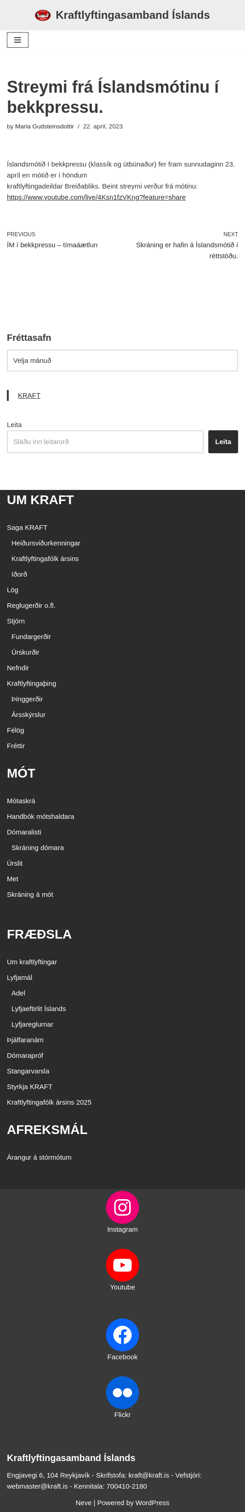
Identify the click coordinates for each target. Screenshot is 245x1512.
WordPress (152, 1502)
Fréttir (16, 746)
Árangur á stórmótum (39, 1157)
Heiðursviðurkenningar (45, 543)
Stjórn (16, 621)
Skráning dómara (37, 847)
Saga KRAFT (27, 527)
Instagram (122, 1229)
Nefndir (18, 668)
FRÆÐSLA (39, 934)
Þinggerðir (27, 699)
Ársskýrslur (28, 714)
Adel (18, 993)
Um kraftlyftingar (32, 962)
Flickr (122, 1414)
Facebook (122, 1357)
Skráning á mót (30, 894)
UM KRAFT (40, 500)
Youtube (122, 1287)
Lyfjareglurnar (32, 1024)
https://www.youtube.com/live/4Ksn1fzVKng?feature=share (96, 197)
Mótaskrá (21, 801)
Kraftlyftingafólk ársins (45, 558)
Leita (14, 424)
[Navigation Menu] (17, 40)
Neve (84, 1502)
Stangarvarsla (28, 1071)
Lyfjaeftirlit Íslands (38, 1008)
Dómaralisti (24, 832)
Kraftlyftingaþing (31, 683)
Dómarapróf (25, 1055)
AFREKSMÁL (47, 1130)
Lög (12, 590)
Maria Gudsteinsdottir (44, 126)
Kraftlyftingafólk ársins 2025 (49, 1102)
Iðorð (19, 574)
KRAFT (29, 395)
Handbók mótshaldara (40, 816)
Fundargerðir (31, 636)
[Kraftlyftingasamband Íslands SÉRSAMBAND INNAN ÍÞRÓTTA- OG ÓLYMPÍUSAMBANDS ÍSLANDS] (122, 15)
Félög (15, 730)
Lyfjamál (19, 977)
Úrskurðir (25, 652)
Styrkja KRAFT (29, 1086)
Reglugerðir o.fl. (31, 605)
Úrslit (14, 863)
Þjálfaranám (25, 1040)
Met (12, 879)
